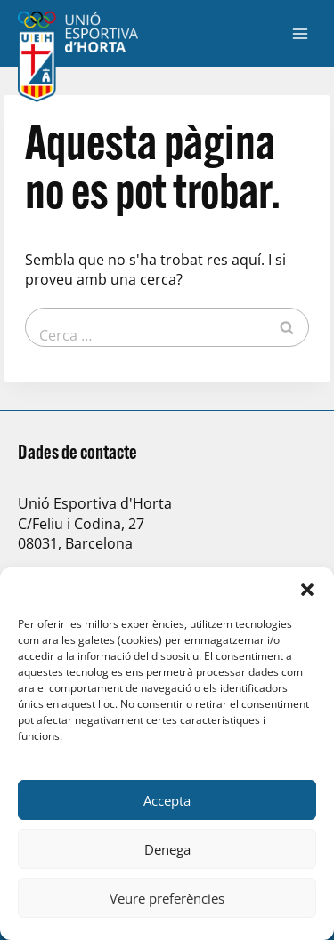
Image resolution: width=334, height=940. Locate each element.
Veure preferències (167, 898)
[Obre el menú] (299, 33)
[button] (307, 590)
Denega (167, 849)
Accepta (167, 800)
